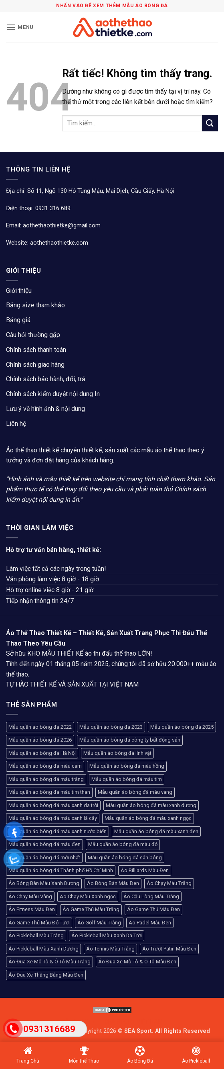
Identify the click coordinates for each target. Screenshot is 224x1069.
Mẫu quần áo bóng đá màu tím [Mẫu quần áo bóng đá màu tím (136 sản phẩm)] (126, 779)
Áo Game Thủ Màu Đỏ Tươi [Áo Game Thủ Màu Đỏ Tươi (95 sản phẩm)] (39, 923)
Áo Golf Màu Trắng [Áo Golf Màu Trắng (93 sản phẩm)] (99, 923)
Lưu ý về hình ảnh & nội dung (45, 409)
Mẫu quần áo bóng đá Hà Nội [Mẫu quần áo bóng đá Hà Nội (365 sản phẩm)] (42, 753)
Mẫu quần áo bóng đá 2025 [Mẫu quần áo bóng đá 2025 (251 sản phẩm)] (182, 727)
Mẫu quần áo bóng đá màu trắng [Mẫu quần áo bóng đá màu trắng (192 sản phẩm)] (46, 779)
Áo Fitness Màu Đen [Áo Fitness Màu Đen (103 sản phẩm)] (31, 909)
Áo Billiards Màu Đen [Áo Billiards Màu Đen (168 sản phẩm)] (145, 870)
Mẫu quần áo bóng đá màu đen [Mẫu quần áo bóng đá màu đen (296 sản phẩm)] (44, 844)
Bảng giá (18, 320)
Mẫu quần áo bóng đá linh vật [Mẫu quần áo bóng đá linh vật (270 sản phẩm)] (117, 753)
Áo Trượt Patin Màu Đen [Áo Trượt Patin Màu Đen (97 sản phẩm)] (169, 949)
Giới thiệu (19, 290)
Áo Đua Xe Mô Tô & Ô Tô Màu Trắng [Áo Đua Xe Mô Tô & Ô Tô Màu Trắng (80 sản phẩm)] (49, 962)
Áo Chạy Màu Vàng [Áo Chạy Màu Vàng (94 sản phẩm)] (30, 896)
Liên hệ (16, 423)
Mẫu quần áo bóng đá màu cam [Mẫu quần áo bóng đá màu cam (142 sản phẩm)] (45, 766)
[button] (20, 27)
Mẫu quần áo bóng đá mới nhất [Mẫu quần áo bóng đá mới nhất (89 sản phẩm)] (44, 857)
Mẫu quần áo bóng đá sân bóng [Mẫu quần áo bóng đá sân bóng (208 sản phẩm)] (125, 857)
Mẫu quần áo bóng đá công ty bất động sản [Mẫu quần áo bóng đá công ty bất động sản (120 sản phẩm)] (129, 740)
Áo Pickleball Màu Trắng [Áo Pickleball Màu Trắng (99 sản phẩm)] (36, 935)
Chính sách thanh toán (36, 350)
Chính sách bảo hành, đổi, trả (45, 379)
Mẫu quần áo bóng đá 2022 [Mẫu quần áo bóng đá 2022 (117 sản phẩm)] (40, 727)
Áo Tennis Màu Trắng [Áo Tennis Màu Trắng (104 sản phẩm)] (110, 949)
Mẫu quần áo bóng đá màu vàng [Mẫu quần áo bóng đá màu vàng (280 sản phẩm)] (135, 792)
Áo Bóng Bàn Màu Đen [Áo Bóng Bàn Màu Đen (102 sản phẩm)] (113, 883)
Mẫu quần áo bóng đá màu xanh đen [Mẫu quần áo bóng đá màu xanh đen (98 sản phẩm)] (156, 831)
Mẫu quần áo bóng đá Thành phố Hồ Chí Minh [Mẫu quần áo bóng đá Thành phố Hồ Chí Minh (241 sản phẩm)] (60, 870)
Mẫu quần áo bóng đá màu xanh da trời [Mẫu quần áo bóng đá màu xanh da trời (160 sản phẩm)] (53, 805)
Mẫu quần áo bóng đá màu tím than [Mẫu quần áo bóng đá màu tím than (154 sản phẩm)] (49, 792)
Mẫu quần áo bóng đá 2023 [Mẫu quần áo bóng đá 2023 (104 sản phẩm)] (111, 727)
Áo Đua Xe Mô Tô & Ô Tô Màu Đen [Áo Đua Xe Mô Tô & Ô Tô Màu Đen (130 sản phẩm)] (137, 962)
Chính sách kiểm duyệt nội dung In (53, 394)
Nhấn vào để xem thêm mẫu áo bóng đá (112, 5)
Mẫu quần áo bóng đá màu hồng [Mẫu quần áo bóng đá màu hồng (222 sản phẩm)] (126, 766)
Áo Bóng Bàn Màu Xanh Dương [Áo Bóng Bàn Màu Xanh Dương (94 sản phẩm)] (43, 883)
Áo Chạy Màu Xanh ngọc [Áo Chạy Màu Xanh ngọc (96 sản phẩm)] (88, 896)
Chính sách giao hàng (35, 364)
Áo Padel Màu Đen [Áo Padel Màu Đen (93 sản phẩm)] (150, 923)
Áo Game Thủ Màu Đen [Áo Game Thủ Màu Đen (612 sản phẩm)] (153, 909)
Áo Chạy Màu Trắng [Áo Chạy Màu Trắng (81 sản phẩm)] (169, 883)
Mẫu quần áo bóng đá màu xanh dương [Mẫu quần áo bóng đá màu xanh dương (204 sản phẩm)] (151, 805)
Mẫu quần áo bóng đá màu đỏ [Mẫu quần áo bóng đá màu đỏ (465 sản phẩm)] (122, 844)
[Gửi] (210, 123)
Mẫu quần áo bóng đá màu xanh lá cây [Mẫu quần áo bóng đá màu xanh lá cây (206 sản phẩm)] (52, 818)
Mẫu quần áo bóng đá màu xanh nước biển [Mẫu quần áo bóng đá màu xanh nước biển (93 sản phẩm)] (57, 831)
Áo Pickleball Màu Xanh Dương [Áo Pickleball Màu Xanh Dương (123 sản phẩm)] (43, 949)
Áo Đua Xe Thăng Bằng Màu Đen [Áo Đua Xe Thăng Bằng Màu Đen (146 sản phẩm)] (45, 975)
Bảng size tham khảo (35, 305)
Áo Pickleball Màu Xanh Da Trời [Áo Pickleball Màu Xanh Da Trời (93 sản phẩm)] (106, 935)
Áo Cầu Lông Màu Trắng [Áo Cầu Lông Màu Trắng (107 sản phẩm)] (151, 896)
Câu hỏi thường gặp (33, 335)
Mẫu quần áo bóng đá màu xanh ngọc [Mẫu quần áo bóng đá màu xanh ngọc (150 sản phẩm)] (148, 818)
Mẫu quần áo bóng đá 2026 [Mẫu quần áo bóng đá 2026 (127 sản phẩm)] (40, 740)
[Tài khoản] (199, 27)
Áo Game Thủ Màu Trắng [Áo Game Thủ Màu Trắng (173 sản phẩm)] (91, 909)
